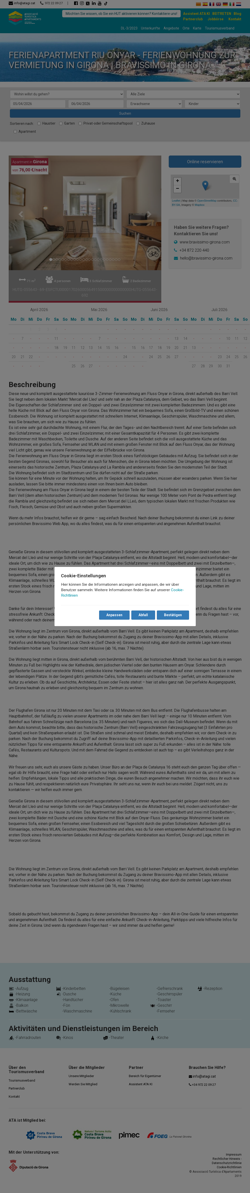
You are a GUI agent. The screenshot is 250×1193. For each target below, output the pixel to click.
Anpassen (114, 615)
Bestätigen (173, 615)
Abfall (143, 615)
